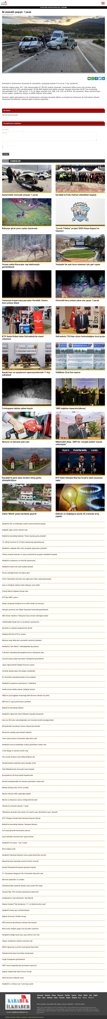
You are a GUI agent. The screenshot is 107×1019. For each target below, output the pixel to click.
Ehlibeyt (49, 998)
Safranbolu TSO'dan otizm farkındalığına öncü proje (80, 336)
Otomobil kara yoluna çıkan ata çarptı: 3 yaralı (77, 300)
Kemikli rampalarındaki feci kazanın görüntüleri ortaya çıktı (23, 781)
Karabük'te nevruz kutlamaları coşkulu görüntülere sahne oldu (24, 745)
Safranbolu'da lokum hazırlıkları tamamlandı (17, 953)
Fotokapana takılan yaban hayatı (17, 408)
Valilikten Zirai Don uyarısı (68, 372)
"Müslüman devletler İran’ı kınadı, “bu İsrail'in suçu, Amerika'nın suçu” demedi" (30, 812)
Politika (67, 995)
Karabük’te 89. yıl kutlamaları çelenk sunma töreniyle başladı (24, 524)
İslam (56, 998)
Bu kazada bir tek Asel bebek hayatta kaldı (17, 775)
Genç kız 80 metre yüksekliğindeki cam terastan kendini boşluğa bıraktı (28, 720)
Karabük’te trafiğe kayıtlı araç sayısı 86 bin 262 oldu (20, 935)
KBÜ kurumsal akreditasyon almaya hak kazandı (19, 923)
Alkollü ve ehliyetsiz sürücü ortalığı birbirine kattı (19, 800)
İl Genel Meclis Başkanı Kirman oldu (15, 591)
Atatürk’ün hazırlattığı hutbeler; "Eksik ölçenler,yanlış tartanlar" (24, 536)
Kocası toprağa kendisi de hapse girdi (16, 573)
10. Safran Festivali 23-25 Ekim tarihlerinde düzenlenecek (23, 542)
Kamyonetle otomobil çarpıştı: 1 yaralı (20, 195)
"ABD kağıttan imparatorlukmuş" (71, 408)
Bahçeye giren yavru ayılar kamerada (19, 228)
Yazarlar (62, 998)
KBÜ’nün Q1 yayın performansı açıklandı (16, 702)
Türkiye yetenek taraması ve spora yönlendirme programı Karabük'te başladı (29, 554)
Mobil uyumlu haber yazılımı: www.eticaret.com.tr (24, 1017)
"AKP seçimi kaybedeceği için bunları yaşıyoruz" (19, 965)
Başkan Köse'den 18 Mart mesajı (14, 916)
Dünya (54, 995)
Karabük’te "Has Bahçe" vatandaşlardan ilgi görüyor (20, 646)
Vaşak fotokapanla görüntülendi (13, 959)
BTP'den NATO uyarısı (10, 597)
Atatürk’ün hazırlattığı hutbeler (13, 708)
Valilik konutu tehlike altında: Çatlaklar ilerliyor (18, 689)
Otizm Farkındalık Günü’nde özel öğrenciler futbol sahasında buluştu (26, 579)
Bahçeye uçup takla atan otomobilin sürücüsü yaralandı (22, 640)
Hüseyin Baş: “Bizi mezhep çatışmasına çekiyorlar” (20, 892)
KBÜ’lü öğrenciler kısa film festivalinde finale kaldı (20, 947)
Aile (90, 995)
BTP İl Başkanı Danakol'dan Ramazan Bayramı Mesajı (21, 818)
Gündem (47, 995)
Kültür (86, 995)
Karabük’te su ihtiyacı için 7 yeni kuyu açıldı (17, 984)
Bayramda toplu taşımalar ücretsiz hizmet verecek (20, 861)
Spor (43, 998)
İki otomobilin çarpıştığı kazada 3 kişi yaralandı (19, 677)
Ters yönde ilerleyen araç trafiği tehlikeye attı (18, 757)
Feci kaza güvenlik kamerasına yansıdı (16, 831)
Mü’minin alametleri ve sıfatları (13, 880)
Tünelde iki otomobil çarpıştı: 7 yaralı (15, 806)
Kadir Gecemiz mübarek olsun (13, 978)
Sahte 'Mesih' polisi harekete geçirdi (19, 514)
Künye (68, 998)
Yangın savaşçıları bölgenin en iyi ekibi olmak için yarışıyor (23, 603)
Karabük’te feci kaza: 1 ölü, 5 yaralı (14, 843)
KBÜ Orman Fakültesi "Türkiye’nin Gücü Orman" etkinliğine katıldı (25, 616)
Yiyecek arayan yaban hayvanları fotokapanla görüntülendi (23, 659)
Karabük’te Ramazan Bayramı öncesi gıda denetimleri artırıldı (24, 855)
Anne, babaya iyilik (8, 849)
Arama (85, 998)
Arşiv (79, 998)
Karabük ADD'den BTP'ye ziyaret (14, 634)
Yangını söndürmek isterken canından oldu (17, 941)
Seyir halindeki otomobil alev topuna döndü (17, 837)
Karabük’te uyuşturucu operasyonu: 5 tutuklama (19, 683)
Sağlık (95, 995)
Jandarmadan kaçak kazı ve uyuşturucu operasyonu (20, 622)
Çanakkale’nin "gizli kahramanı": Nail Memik (17, 898)
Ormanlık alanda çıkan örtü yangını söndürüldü (18, 671)
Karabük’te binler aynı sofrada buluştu (15, 910)
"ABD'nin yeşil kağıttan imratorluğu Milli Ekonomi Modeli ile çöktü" (26, 696)
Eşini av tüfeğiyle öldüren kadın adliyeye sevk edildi (21, 585)
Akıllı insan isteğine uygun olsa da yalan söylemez (20, 929)
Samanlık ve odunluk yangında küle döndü (17, 628)
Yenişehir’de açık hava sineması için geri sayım (78, 264)
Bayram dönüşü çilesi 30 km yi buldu (15, 788)
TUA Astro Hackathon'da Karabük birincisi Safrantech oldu (23, 653)
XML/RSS (91, 998)
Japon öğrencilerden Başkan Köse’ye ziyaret (18, 665)
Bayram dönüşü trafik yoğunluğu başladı (16, 794)
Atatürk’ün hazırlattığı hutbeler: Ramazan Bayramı (19, 824)
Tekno (80, 995)
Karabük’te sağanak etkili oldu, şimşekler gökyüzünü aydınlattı (24, 548)
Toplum (73, 995)
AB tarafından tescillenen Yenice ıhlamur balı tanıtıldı (21, 726)
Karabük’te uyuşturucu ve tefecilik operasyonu (18, 561)
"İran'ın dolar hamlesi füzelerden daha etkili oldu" (19, 738)
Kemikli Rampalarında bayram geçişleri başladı (19, 867)
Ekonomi (60, 995)
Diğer (39, 998)
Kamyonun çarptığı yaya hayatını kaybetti (16, 732)
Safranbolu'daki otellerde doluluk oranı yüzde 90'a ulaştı (22, 886)
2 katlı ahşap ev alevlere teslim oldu (15, 751)
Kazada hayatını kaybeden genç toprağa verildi (19, 763)
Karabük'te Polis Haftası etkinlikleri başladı (76, 195)
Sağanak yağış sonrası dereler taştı (15, 530)
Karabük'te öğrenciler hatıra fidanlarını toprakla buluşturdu (22, 714)
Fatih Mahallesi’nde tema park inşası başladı (18, 769)
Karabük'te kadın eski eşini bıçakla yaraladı (17, 567)
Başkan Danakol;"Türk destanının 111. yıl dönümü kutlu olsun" (24, 904)
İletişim (74, 998)
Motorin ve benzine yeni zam (15, 442)
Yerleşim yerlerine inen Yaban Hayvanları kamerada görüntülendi (25, 610)
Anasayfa (40, 995)
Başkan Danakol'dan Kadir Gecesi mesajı (16, 972)
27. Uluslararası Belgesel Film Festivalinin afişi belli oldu (22, 873)
